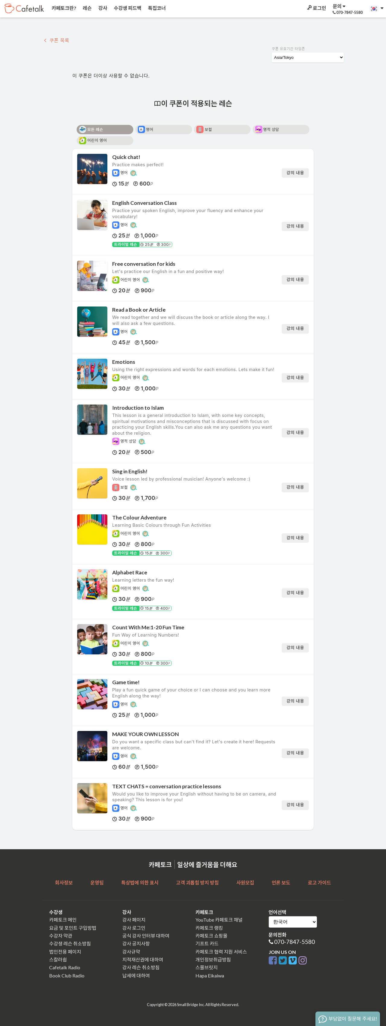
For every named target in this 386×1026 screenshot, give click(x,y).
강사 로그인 (134, 928)
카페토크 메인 (63, 920)
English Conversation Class (144, 203)
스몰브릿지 (206, 967)
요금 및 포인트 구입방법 (72, 928)
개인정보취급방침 (213, 959)
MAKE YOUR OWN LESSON (145, 734)
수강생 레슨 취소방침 (70, 943)
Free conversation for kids (143, 264)
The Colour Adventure (139, 517)
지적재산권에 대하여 (142, 959)
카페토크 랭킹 (209, 928)
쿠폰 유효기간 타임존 (288, 48)
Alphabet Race (129, 572)
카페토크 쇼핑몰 (211, 936)
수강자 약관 (60, 936)
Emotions (123, 362)
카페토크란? (63, 8)
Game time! (126, 682)
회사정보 (64, 882)
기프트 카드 (207, 943)
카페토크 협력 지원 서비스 (221, 952)
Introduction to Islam (138, 408)
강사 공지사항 (136, 943)
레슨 (87, 8)
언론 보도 (281, 882)
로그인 (316, 8)
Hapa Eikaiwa (209, 975)
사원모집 (245, 882)
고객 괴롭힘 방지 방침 (197, 882)
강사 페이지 (134, 920)
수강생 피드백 (127, 8)
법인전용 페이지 (65, 952)
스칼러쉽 (58, 959)
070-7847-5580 (294, 941)
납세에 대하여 (136, 975)
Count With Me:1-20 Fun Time (148, 627)
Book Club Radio (66, 975)
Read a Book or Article (139, 310)
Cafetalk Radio (64, 967)
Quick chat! (126, 157)
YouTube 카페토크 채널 (218, 920)
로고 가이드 (319, 882)
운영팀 (96, 882)
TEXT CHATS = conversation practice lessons (166, 786)
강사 (102, 8)
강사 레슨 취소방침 (141, 967)
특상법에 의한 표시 (140, 882)
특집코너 (156, 8)
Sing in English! (129, 471)
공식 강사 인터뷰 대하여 (145, 936)
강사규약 (131, 952)
